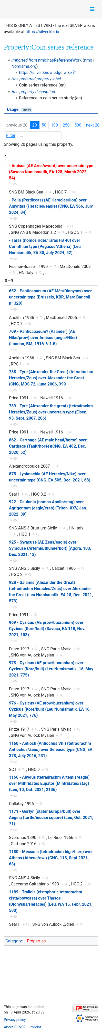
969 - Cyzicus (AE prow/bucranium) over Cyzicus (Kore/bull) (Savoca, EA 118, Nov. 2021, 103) (47, 628)
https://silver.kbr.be (43, 31)
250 (66, 125)
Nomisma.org (24, 66)
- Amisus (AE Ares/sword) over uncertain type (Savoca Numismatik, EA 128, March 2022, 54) (51, 171)
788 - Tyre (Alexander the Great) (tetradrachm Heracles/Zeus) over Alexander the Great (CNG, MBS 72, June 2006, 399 (51, 378)
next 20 (92, 125)
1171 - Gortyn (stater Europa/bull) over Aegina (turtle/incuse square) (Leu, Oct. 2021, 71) (51, 817)
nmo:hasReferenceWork (60, 60)
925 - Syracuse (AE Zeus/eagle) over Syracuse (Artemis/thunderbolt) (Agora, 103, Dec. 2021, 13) (50, 548)
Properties (36, 941)
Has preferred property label (36, 78)
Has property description (33, 91)
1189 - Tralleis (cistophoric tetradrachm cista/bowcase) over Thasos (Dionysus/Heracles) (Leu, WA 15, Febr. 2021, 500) (50, 901)
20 (34, 125)
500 (77, 125)
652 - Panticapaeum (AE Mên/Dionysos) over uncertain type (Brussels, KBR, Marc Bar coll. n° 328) (50, 297)
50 (44, 125)
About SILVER (15, 1027)
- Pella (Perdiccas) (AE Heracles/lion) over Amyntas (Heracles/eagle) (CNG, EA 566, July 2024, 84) (51, 206)
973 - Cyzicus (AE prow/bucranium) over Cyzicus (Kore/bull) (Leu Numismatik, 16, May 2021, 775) (51, 669)
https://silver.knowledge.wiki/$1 (48, 72)
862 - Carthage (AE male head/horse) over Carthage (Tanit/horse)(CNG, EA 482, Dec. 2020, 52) (48, 446)
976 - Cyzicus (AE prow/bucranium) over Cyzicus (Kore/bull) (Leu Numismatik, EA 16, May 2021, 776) (49, 709)
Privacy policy (15, 1020)
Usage (19, 109)
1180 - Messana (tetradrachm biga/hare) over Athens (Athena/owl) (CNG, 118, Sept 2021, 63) (51, 857)
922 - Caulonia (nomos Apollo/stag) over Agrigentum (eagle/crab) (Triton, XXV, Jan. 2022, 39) (48, 508)
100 (54, 125)
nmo (88, 60)
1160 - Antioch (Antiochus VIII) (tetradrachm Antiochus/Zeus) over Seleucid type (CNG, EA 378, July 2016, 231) (51, 749)
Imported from (24, 60)
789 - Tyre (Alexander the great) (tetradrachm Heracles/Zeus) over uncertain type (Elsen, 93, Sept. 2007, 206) (51, 412)
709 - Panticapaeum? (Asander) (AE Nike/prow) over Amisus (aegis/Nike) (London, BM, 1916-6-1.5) (43, 337)
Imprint (35, 1027)
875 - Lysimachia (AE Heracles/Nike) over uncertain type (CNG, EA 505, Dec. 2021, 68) (49, 476)
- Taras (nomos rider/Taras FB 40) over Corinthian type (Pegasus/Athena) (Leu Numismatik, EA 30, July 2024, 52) (45, 246)
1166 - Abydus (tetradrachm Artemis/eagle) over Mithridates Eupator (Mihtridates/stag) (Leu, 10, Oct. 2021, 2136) (49, 783)
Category (13, 941)
